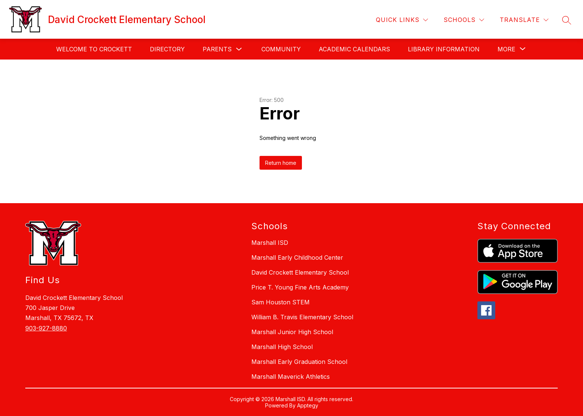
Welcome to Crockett (94, 49)
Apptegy (307, 405)
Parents (217, 49)
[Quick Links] (402, 20)
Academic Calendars (354, 49)
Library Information (444, 49)
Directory (167, 49)
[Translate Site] (524, 20)
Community (281, 49)
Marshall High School (282, 347)
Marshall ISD (269, 242)
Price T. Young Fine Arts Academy (300, 287)
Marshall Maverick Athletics (290, 376)
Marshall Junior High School (292, 332)
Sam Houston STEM (280, 302)
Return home (280, 163)
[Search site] (566, 20)
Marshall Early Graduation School (299, 361)
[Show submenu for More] (506, 49)
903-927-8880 (46, 328)
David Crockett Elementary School (300, 272)
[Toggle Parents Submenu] (239, 49)
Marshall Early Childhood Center (297, 257)
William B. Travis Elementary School (302, 317)
